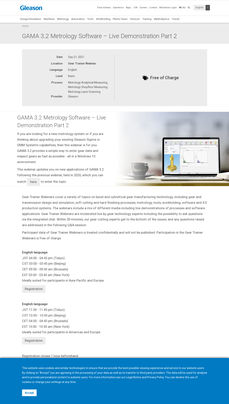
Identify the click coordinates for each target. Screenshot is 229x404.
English (199, 7)
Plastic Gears (120, 18)
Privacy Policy (155, 377)
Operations (118, 7)
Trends (176, 18)
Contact (153, 7)
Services (135, 18)
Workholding (103, 18)
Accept (29, 392)
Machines (49, 18)
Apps (128, 7)
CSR (135, 7)
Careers (143, 7)
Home (25, 25)
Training (146, 18)
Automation (78, 18)
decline (180, 377)
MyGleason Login (168, 7)
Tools (90, 18)
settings (56, 382)
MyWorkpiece (161, 18)
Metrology (63, 18)
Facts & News (104, 7)
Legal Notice (133, 377)
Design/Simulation (30, 18)
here (33, 182)
